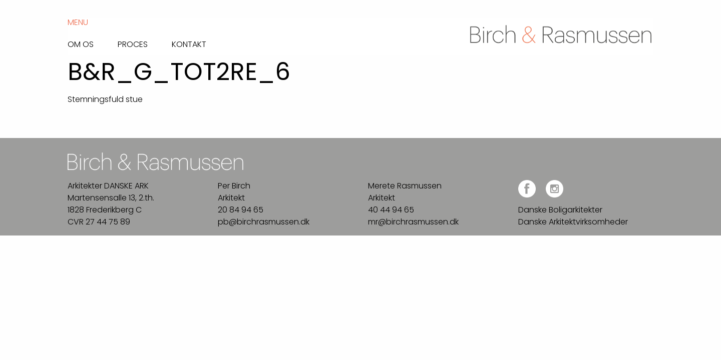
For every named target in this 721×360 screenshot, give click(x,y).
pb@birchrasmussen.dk (263, 222)
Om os (81, 43)
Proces (133, 43)
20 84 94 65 (240, 210)
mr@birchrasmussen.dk (413, 222)
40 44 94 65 (391, 210)
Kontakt (189, 43)
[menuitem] (93, 41)
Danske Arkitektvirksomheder (573, 222)
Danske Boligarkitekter (560, 210)
